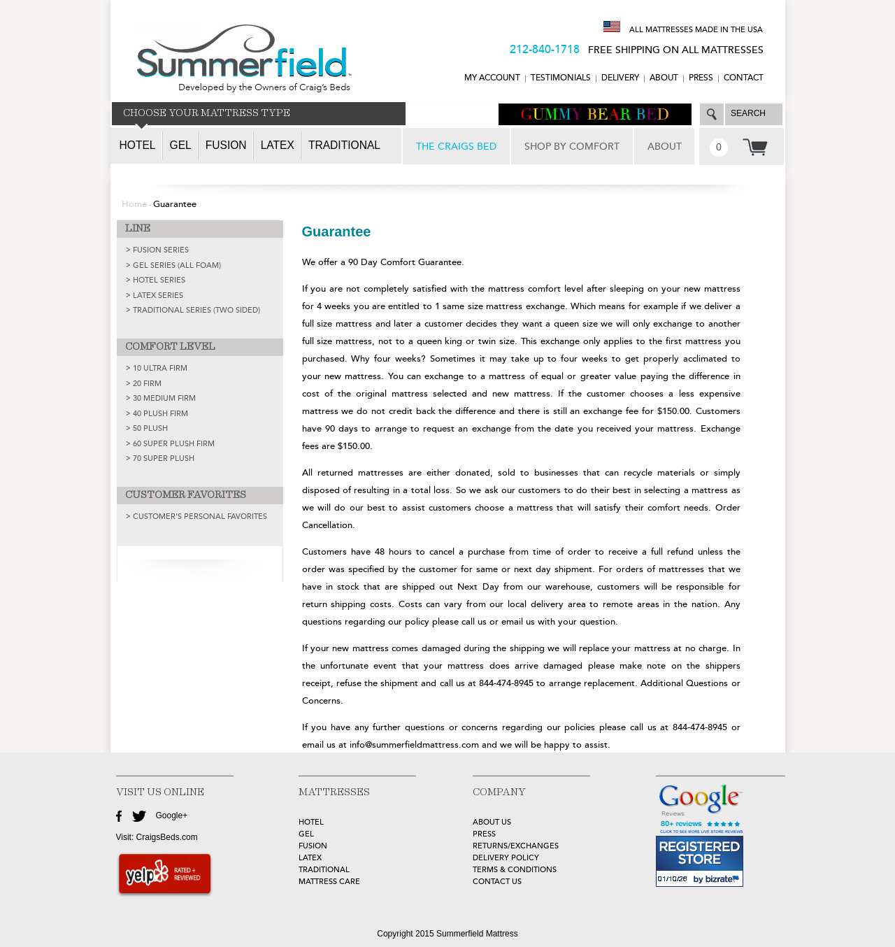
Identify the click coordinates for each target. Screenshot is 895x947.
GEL (306, 834)
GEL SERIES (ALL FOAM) (177, 265)
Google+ (172, 815)
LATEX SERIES (158, 295)
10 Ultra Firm (160, 368)
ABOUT (664, 78)
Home (134, 204)
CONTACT (744, 78)
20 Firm (147, 383)
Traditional (344, 145)
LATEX (310, 857)
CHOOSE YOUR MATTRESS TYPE (206, 113)
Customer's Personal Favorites (200, 516)
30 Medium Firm (164, 398)
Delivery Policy (506, 857)
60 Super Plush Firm (174, 443)
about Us (492, 822)
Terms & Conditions (515, 869)
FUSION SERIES (161, 250)
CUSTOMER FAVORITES (185, 495)
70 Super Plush (163, 458)
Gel (181, 145)
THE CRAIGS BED (456, 146)
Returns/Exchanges (516, 845)
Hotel (138, 145)
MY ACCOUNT (492, 78)
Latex (277, 145)
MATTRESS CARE (329, 881)
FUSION (313, 845)
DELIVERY (620, 78)
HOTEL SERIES (159, 280)
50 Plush (150, 428)
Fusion (226, 145)
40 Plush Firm (160, 413)
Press (701, 78)
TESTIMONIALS (561, 78)
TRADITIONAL (324, 869)
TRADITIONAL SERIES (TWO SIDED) (196, 310)
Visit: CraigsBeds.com (157, 837)
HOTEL (311, 822)
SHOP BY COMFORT (572, 146)
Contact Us (497, 881)
